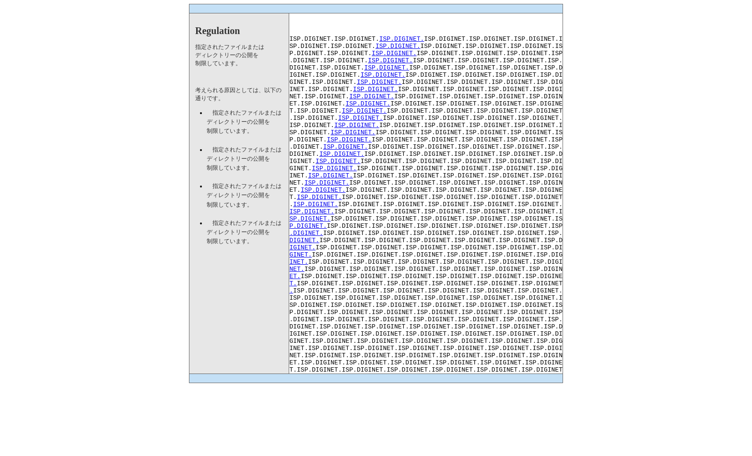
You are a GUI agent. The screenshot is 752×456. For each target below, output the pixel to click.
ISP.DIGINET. (401, 41)
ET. (295, 326)
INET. (299, 308)
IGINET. (303, 291)
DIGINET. (304, 283)
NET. (297, 317)
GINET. (301, 300)
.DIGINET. (306, 274)
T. (293, 334)
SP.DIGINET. (310, 257)
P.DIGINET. (308, 265)
